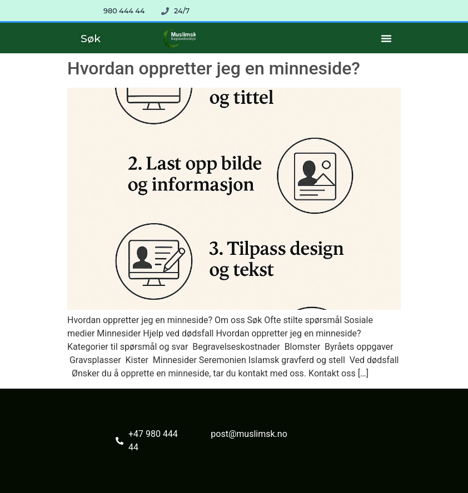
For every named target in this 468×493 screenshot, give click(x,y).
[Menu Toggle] (386, 38)
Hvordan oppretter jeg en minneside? (213, 68)
